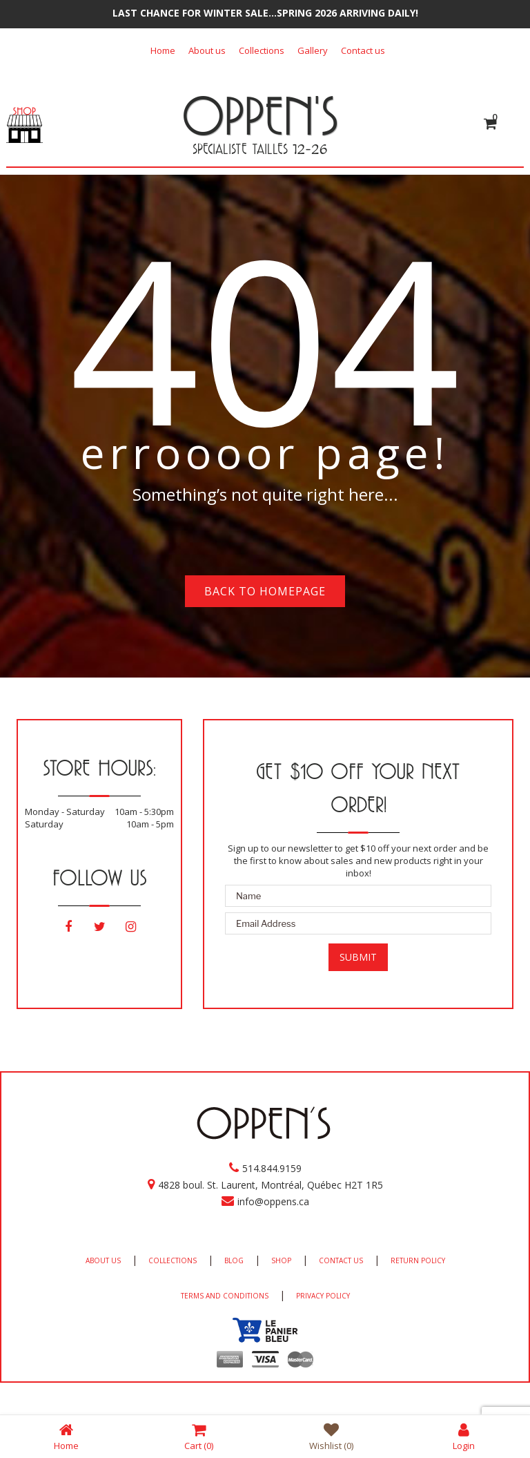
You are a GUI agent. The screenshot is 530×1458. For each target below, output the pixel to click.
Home (162, 50)
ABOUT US (103, 1260)
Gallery (312, 50)
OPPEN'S (259, 115)
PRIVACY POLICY (323, 1296)
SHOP (281, 1260)
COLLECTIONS (172, 1260)
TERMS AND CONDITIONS (224, 1296)
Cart (198, 1436)
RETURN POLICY (418, 1260)
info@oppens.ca (273, 1201)
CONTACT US (341, 1260)
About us (207, 50)
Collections (261, 50)
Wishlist (331, 1436)
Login (464, 1436)
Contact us (363, 50)
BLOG (234, 1260)
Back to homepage (265, 591)
